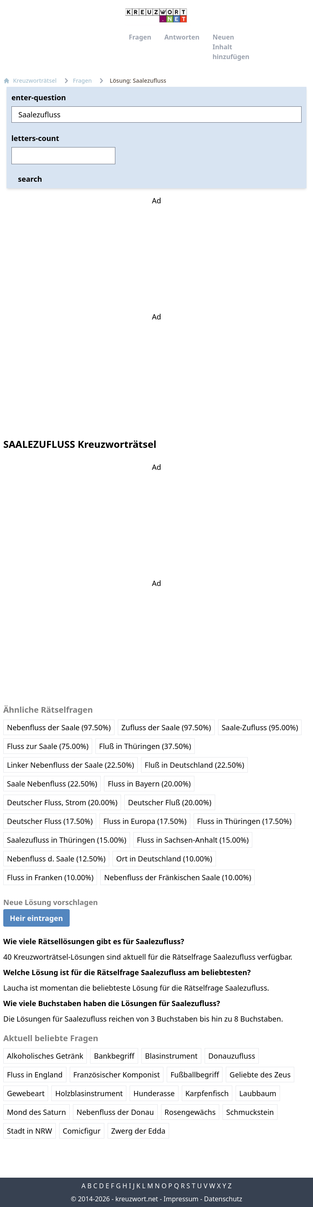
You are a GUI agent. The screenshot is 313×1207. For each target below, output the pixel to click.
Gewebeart (25, 1093)
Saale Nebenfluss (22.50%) (52, 784)
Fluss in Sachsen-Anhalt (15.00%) (193, 840)
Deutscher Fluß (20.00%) (169, 802)
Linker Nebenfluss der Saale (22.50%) (70, 765)
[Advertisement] (156, 257)
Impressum (180, 1198)
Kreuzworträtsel (30, 80)
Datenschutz (223, 1198)
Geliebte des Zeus (260, 1074)
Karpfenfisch (207, 1093)
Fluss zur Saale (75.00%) (47, 746)
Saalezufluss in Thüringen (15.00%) (66, 840)
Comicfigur (82, 1131)
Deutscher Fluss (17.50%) (50, 821)
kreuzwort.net (136, 1198)
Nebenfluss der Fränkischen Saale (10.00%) (177, 877)
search (30, 179)
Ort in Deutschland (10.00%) (164, 858)
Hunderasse (153, 1093)
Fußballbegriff (194, 1074)
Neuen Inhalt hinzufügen (230, 47)
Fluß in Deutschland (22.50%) (194, 765)
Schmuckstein (250, 1112)
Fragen (140, 37)
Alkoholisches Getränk (45, 1056)
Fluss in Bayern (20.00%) (149, 784)
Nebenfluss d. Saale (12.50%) (56, 858)
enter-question (38, 97)
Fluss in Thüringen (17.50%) (244, 821)
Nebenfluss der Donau (115, 1112)
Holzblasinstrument (89, 1093)
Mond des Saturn (36, 1112)
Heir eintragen (36, 918)
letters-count (35, 138)
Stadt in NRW (29, 1131)
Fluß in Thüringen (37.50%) (145, 746)
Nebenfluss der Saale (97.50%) (59, 727)
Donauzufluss (231, 1056)
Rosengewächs (190, 1112)
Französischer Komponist (116, 1074)
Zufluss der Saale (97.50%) (166, 727)
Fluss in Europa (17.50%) (144, 821)
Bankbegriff (114, 1056)
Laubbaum (257, 1093)
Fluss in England (35, 1074)
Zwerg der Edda (138, 1131)
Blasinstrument (171, 1056)
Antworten (181, 37)
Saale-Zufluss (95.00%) (260, 727)
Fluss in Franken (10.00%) (50, 877)
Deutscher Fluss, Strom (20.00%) (62, 802)
